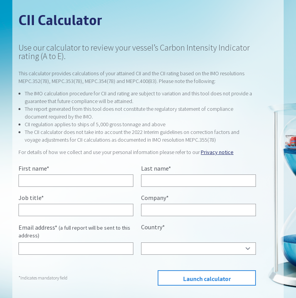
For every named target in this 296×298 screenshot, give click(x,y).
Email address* (74, 231)
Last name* (156, 168)
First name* (33, 168)
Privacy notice (217, 152)
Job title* (31, 198)
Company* (155, 198)
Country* (153, 227)
